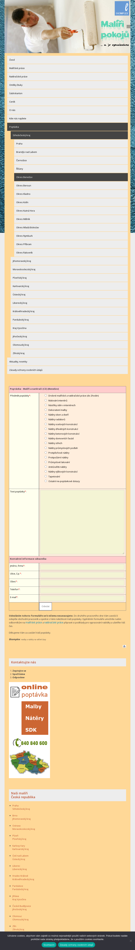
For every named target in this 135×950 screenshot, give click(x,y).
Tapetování (54, 476)
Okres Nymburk (24, 235)
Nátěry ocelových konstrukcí (62, 424)
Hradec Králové (20, 875)
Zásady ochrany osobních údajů (25, 370)
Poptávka (14, 126)
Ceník (12, 101)
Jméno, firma (16, 565)
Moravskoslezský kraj (24, 269)
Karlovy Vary (18, 845)
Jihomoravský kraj (22, 261)
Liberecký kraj (20, 302)
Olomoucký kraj (21, 344)
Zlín (14, 925)
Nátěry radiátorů (56, 419)
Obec (13, 581)
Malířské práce (17, 68)
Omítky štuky (15, 84)
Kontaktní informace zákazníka (28, 558)
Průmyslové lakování (59, 462)
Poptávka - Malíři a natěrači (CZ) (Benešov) (34, 388)
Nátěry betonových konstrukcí (63, 433)
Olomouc (17, 915)
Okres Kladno (23, 193)
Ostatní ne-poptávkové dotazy (64, 481)
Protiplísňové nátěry (58, 452)
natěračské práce (52, 622)
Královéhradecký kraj (23, 311)
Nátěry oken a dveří (58, 414)
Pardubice (17, 885)
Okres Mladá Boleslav (27, 227)
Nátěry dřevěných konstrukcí (63, 429)
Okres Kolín (22, 202)
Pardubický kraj (21, 319)
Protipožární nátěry (58, 457)
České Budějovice (21, 905)
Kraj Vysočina (19, 328)
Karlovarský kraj (21, 286)
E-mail (13, 597)
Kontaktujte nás (23, 662)
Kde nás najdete (17, 118)
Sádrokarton (15, 93)
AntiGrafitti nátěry (57, 466)
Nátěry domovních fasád (61, 438)
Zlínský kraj (18, 353)
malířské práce (33, 622)
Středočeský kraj (21, 135)
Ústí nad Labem (20, 855)
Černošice (21, 160)
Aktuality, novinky (18, 361)
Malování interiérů (57, 400)
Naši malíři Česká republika (23, 795)
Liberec (16, 865)
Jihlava (15, 895)
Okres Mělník (23, 219)
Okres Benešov (24, 177)
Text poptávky (17, 491)
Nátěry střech (55, 443)
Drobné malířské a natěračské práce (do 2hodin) (73, 395)
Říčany (19, 168)
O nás (12, 110)
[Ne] (130, 940)
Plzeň (15, 835)
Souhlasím (49, 945)
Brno (14, 815)
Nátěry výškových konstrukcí (62, 471)
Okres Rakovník (24, 252)
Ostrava (16, 825)
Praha (19, 143)
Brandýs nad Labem (26, 152)
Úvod (12, 59)
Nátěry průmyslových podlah (63, 448)
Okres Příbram (23, 244)
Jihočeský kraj (20, 336)
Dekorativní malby (57, 410)
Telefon (14, 589)
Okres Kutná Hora (25, 210)
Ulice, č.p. (15, 573)
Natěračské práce (18, 76)
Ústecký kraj (19, 294)
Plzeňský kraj (20, 277)
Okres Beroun (23, 185)
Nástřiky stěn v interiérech (62, 405)
